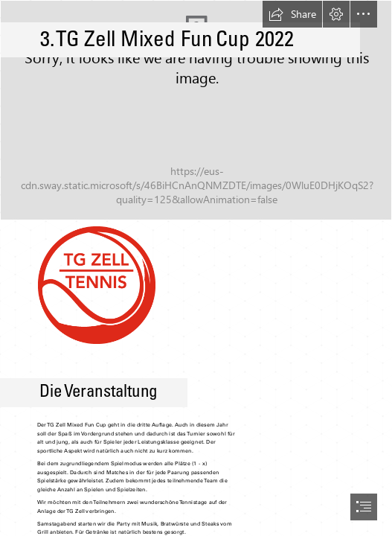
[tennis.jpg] (196, 110)
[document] (196, 268)
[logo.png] (96, 284)
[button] (292, 14)
